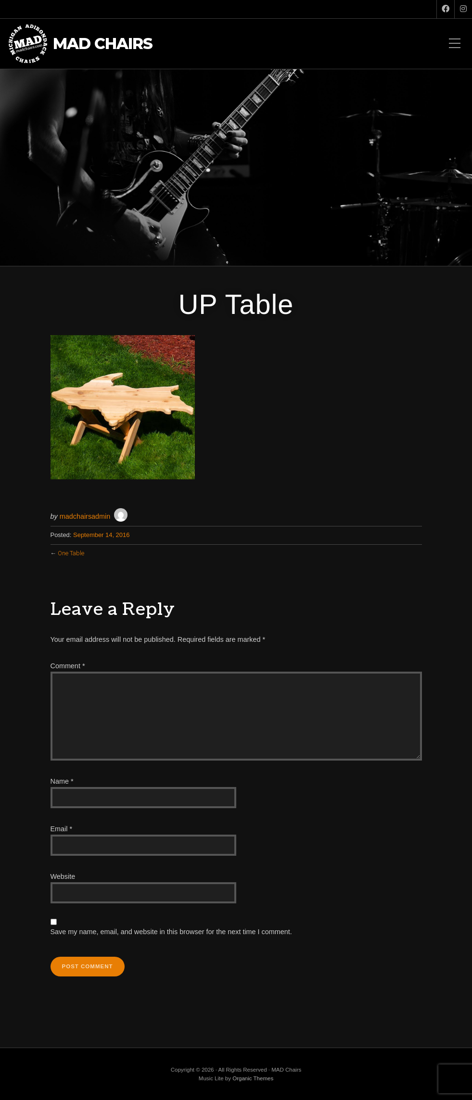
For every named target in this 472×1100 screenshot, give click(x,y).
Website (63, 876)
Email (62, 829)
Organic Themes (252, 1078)
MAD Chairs (103, 44)
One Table (71, 553)
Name (62, 781)
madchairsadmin (85, 516)
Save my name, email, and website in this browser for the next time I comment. (171, 932)
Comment (68, 666)
